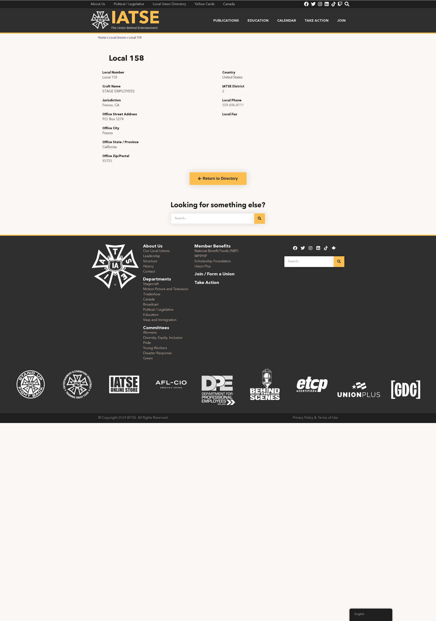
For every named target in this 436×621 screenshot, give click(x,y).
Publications (226, 20)
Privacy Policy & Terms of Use (315, 418)
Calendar (286, 20)
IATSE (135, 19)
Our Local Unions (156, 251)
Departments (157, 279)
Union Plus (202, 266)
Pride (147, 343)
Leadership (151, 256)
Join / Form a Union (214, 274)
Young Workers (155, 348)
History (148, 266)
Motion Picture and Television (165, 289)
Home (102, 37)
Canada (149, 299)
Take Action (316, 20)
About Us (153, 246)
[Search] (259, 218)
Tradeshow (151, 294)
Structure (150, 261)
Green (148, 358)
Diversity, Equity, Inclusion (162, 338)
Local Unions (117, 37)
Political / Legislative (158, 310)
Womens (150, 332)
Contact (149, 271)
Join (341, 20)
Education (258, 20)
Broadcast (150, 304)
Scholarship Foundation (212, 261)
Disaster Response (157, 353)
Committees (156, 328)
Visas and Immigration (159, 320)
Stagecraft (151, 284)
